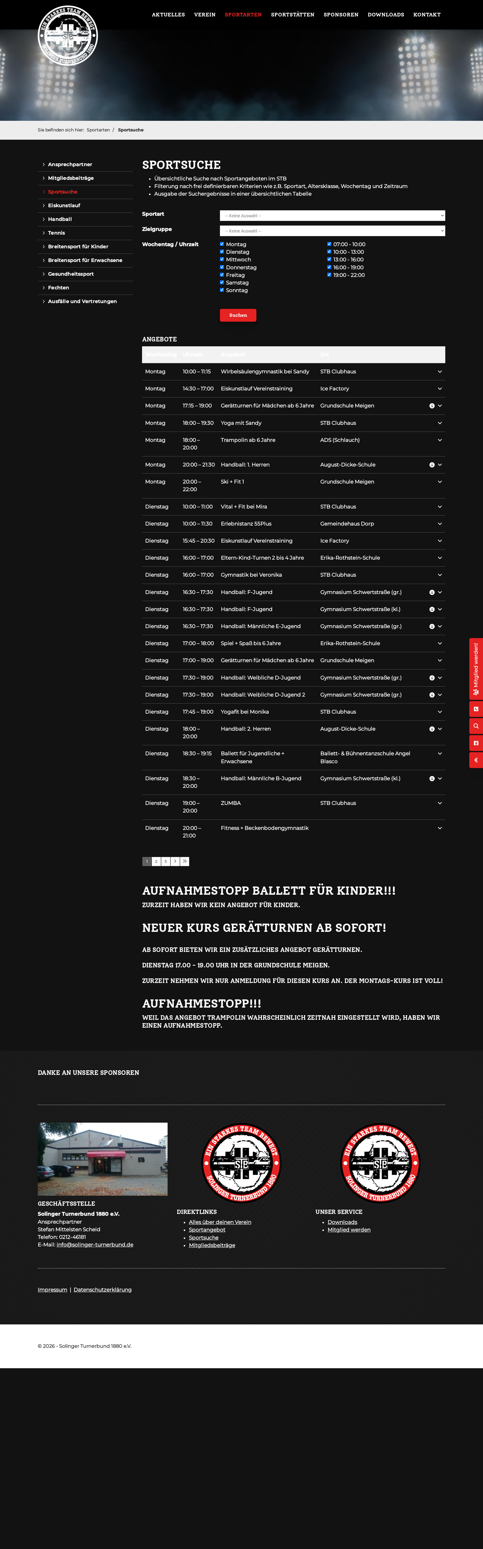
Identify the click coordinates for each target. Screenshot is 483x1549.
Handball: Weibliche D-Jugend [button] (261, 678)
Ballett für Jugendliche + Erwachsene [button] (252, 757)
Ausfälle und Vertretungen (82, 301)
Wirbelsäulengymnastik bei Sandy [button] (265, 372)
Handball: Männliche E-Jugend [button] (261, 626)
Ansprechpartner (70, 164)
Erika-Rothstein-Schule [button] (350, 558)
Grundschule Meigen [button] (347, 406)
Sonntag (234, 290)
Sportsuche (131, 130)
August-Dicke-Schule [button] (347, 465)
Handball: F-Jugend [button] (247, 592)
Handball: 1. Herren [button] (245, 465)
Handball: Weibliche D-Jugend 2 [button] (263, 695)
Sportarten (243, 14)
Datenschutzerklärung (103, 1290)
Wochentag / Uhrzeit (170, 244)
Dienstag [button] (157, 507)
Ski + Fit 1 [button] (232, 482)
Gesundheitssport (71, 274)
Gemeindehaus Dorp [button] (347, 524)
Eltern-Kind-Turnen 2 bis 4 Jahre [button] (262, 558)
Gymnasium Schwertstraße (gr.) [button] (361, 592)
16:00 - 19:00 (345, 267)
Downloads (386, 14)
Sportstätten (292, 14)
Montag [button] (155, 372)
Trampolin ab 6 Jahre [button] (248, 440)
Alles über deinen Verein (220, 1222)
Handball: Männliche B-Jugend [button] (261, 778)
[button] (435, 371)
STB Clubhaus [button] (338, 372)
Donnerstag (238, 267)
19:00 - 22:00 (346, 275)
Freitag (232, 275)
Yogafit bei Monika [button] (245, 712)
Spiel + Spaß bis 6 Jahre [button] (251, 643)
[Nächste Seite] (175, 861)
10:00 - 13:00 (345, 252)
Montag (233, 244)
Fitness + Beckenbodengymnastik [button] (264, 828)
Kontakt (427, 14)
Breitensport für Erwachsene (85, 260)
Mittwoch (235, 260)
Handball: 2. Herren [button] (246, 729)
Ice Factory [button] (334, 389)
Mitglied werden (349, 1230)
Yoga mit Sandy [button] (241, 423)
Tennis (56, 233)
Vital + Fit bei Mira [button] (244, 507)
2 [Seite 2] (156, 861)
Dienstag (234, 252)
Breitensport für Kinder (78, 247)
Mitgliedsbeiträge (71, 178)
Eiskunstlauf (64, 205)
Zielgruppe (157, 229)
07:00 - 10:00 (346, 244)
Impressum (52, 1290)
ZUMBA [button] (231, 803)
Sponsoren (341, 14)
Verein (205, 14)
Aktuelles (168, 14)
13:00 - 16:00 (345, 260)
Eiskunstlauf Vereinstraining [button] (257, 389)
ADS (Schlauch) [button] (340, 440)
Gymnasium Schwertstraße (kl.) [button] (360, 609)
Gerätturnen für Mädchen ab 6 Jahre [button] (267, 406)
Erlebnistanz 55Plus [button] (246, 524)
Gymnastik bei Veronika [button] (251, 575)
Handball (60, 219)
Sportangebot (207, 1230)
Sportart (153, 214)
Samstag (234, 283)
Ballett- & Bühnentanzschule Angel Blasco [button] (365, 757)
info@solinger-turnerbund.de (95, 1245)
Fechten (58, 288)
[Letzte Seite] (184, 861)
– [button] (197, 372)
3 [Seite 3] (166, 861)
